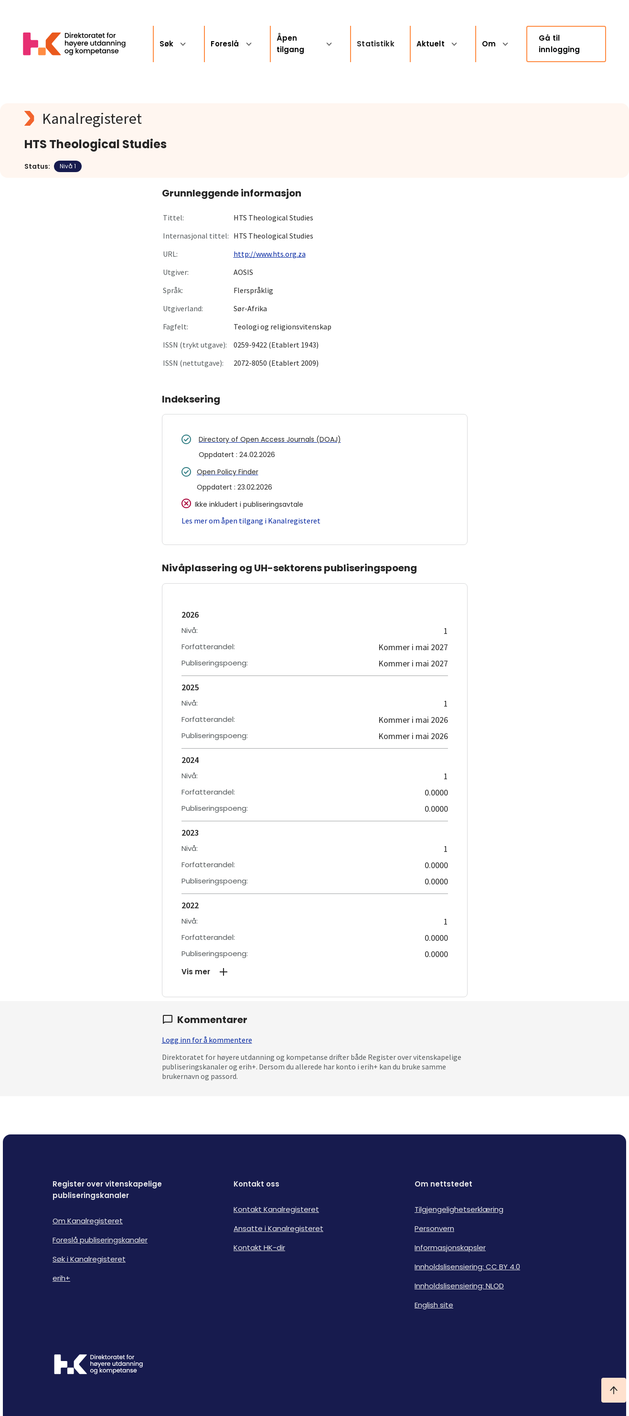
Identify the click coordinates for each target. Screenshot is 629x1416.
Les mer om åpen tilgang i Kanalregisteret (250, 520)
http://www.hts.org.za (270, 254)
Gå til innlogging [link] (559, 43)
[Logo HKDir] (98, 1365)
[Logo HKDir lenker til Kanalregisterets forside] (80, 44)
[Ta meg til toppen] (613, 1390)
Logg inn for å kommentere (207, 1040)
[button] (314, 972)
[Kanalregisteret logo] (215, 118)
